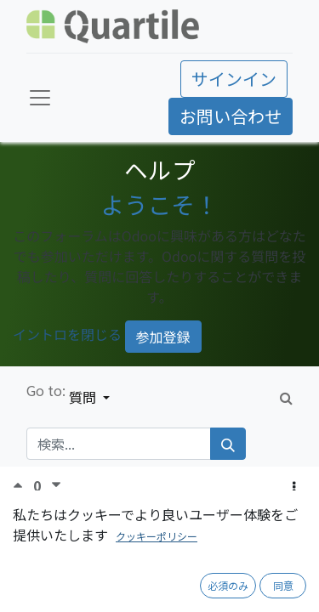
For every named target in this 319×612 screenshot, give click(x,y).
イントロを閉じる (67, 335)
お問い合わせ (230, 116)
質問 (84, 397)
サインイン (233, 78)
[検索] (228, 444)
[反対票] (56, 485)
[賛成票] (23, 485)
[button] (294, 486)
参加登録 (163, 336)
